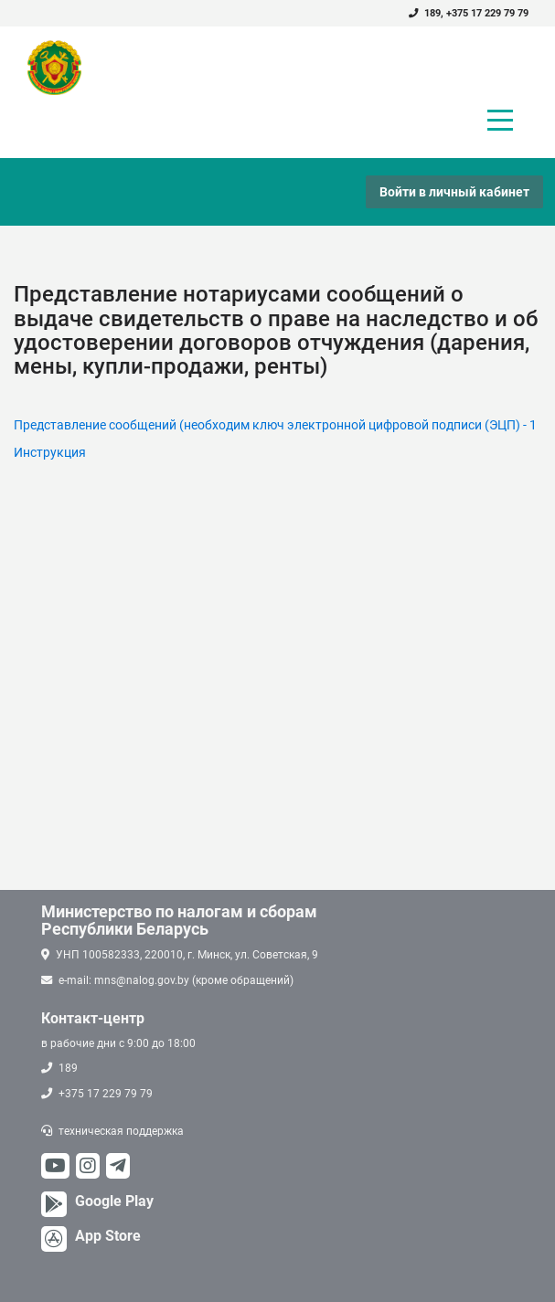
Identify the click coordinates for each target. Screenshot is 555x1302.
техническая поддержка (121, 1131)
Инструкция (50, 452)
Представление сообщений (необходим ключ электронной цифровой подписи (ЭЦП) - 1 (275, 425)
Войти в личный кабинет (454, 192)
